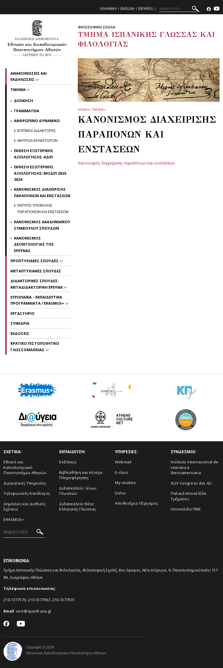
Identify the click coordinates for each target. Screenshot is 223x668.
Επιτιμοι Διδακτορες (36, 130)
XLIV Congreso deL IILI (191, 483)
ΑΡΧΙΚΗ (83, 109)
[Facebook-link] (209, 9)
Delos (120, 493)
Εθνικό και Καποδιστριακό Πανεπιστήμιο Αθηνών (24, 467)
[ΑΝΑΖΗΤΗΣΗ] (179, 9)
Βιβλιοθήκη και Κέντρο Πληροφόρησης (81, 475)
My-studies (125, 482)
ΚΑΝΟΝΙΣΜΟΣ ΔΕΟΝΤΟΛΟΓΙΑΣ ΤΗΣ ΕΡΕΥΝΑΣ (34, 244)
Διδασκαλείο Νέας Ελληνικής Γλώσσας (77, 506)
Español (145, 8)
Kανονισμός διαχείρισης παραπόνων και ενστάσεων (126, 163)
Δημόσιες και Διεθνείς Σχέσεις (24, 506)
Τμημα (97, 109)
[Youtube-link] (217, 9)
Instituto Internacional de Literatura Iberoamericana (194, 467)
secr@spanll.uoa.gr (33, 611)
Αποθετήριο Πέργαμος (136, 503)
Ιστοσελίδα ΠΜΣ (186, 509)
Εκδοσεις (19, 333)
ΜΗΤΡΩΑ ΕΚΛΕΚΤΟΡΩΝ (37, 140)
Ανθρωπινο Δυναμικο (37, 120)
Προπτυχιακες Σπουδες (35, 260)
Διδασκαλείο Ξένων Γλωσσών (78, 490)
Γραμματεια (26, 110)
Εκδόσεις (67, 462)
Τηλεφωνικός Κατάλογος (26, 493)
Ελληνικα (108, 8)
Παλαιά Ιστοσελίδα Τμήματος (188, 496)
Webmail (123, 462)
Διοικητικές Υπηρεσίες (24, 483)
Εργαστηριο (22, 313)
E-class (121, 472)
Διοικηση (23, 100)
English (127, 8)
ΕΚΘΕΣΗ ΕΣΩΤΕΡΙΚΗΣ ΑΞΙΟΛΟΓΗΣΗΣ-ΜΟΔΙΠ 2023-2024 (40, 173)
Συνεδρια (19, 323)
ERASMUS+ (13, 519)
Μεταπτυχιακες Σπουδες (35, 271)
